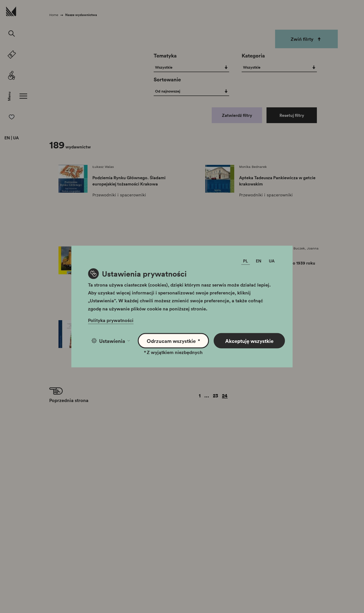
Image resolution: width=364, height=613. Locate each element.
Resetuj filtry (292, 115)
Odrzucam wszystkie (173, 340)
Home (53, 15)
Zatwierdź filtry (237, 115)
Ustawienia (110, 340)
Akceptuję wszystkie (249, 340)
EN (7, 138)
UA (16, 138)
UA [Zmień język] (272, 260)
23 (215, 395)
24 (225, 395)
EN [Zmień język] (258, 260)
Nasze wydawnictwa (81, 15)
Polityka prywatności (110, 320)
